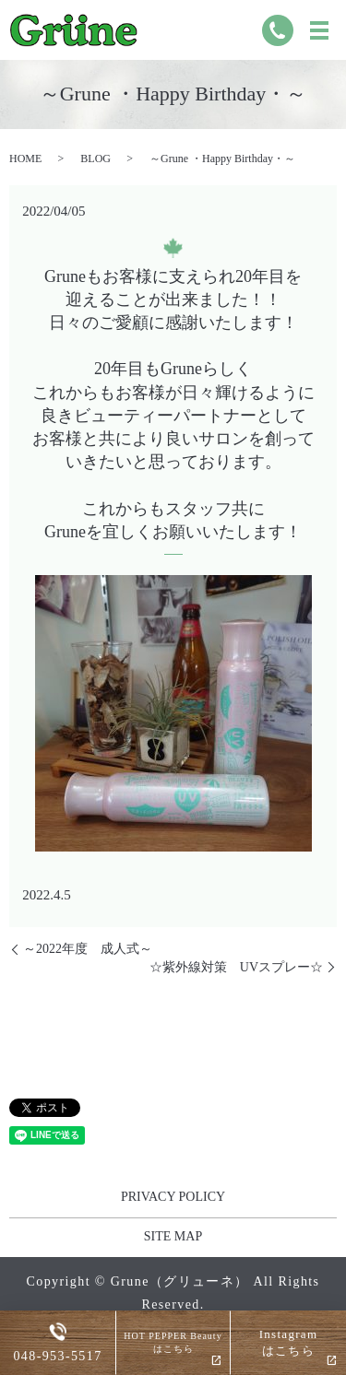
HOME (25, 158)
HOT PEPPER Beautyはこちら (172, 1342)
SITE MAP (173, 1236)
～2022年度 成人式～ (87, 949)
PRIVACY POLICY (173, 1197)
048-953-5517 (57, 1356)
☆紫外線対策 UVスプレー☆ (236, 967)
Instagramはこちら (288, 1342)
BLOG (95, 158)
